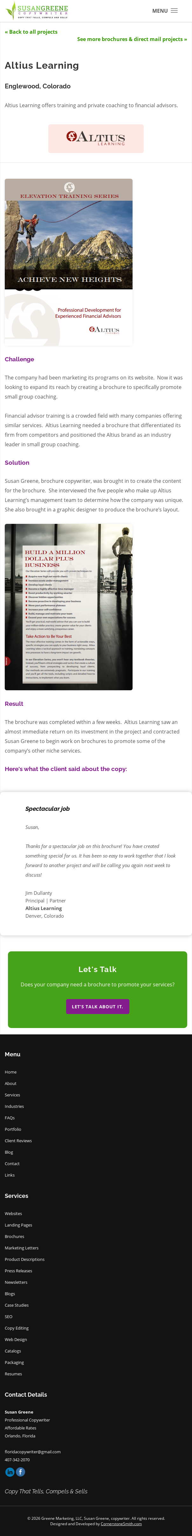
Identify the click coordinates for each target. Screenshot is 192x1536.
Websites (13, 1213)
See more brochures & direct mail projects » (132, 39)
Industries (14, 1106)
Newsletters (16, 1282)
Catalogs (13, 1351)
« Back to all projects (31, 31)
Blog (9, 1152)
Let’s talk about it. (97, 1007)
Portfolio (13, 1129)
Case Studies (17, 1305)
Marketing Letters (21, 1248)
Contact (12, 1163)
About (11, 1083)
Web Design (16, 1339)
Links (10, 1175)
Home (11, 1072)
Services (12, 1095)
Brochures (14, 1236)
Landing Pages (18, 1225)
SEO (8, 1316)
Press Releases (18, 1271)
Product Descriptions (25, 1259)
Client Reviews (18, 1140)
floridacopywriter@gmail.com (33, 1452)
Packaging (14, 1362)
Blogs (10, 1293)
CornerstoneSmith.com (121, 1523)
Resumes (13, 1374)
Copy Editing (17, 1328)
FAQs (10, 1118)
